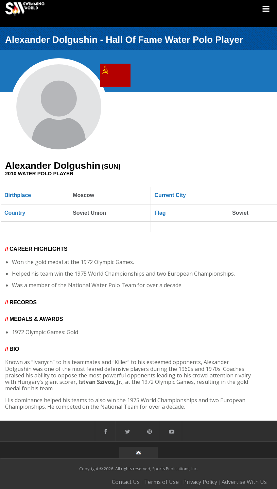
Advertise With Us (244, 482)
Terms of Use (161, 482)
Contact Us (126, 482)
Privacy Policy (200, 482)
